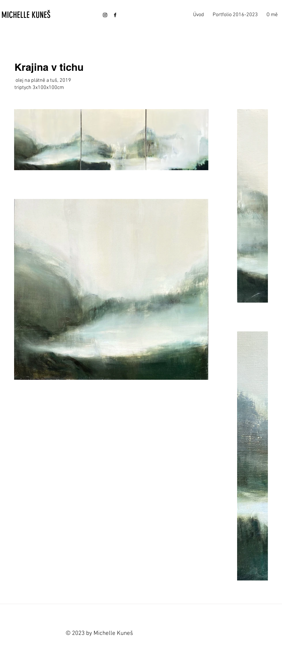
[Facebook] (115, 15)
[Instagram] (105, 15)
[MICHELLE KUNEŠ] (31, 15)
